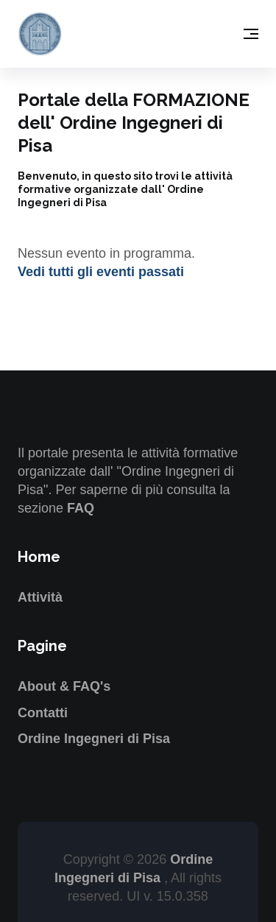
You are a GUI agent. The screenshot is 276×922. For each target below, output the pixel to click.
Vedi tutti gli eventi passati (101, 271)
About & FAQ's (64, 686)
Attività (40, 597)
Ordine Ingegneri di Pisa (94, 738)
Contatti (43, 712)
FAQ (80, 508)
